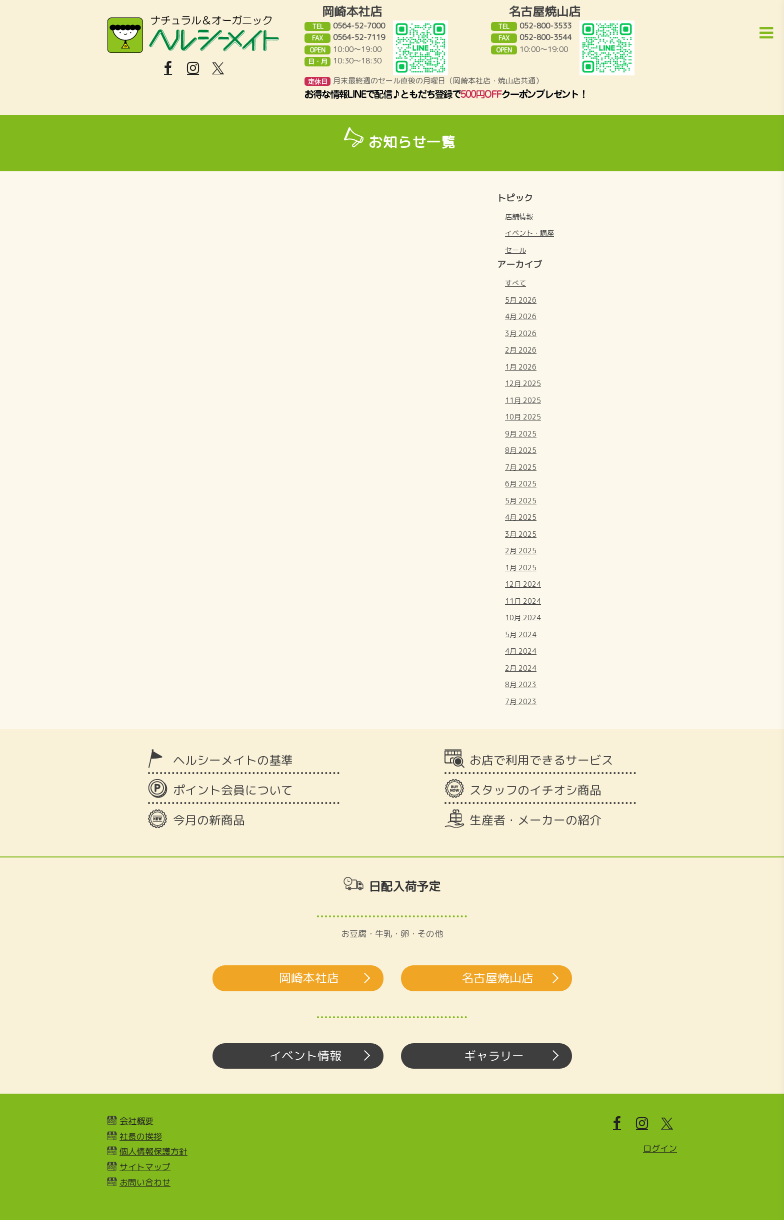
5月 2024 (520, 634)
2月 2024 (520, 668)
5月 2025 (520, 500)
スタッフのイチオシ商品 (536, 790)
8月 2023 (520, 684)
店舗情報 (519, 216)
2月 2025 (520, 550)
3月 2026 (520, 333)
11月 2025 (523, 400)
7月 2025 (520, 467)
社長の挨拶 (141, 1136)
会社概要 (137, 1121)
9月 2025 (520, 433)
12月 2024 (523, 584)
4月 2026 (520, 316)
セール (515, 250)
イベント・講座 (529, 233)
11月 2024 (523, 601)
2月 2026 (520, 350)
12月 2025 (523, 383)
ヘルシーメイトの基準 (233, 760)
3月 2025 (520, 534)
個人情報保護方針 (154, 1151)
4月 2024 (520, 651)
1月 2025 (520, 567)
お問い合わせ (145, 1182)
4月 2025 (520, 517)
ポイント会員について (233, 790)
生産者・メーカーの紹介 (536, 820)
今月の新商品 (209, 820)
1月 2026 (520, 367)
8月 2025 (520, 450)
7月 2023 (520, 701)
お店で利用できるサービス (542, 760)
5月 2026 (520, 300)
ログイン (660, 1148)
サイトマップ (145, 1167)
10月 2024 (523, 617)
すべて (515, 283)
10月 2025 (523, 416)
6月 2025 (520, 483)
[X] (218, 68)
